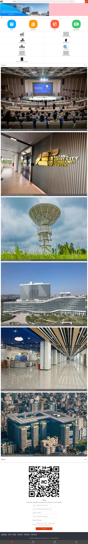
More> (85, 65)
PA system (20, 534)
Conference (26, 534)
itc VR (9, 534)
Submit (44, 528)
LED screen (34, 534)
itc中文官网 (3, 534)
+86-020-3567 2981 (54, 538)
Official (14, 534)
